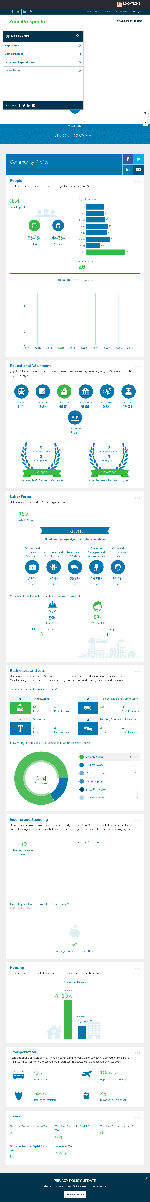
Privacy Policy (121, 12)
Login (137, 12)
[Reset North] (145, 123)
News (97, 12)
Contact (107, 12)
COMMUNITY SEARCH (130, 21)
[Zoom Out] (145, 118)
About (88, 12)
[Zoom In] (145, 112)
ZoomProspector (28, 21)
